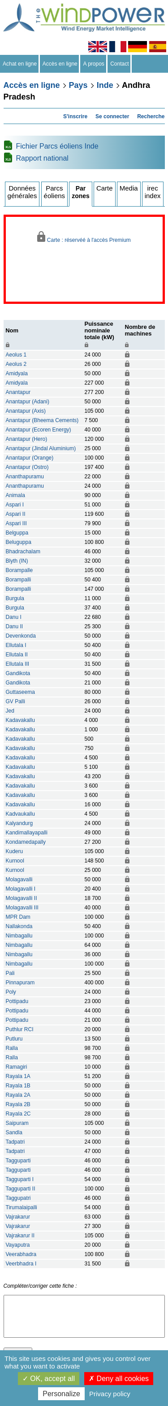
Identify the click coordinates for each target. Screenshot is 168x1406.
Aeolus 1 (16, 355)
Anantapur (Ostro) (27, 467)
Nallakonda (19, 926)
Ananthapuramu (25, 476)
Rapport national (42, 158)
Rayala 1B (18, 1085)
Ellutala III (18, 664)
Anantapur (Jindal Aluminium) (41, 448)
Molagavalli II (21, 898)
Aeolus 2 (16, 364)
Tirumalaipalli (21, 1207)
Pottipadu (17, 1001)
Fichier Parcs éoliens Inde (57, 146)
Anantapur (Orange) (30, 458)
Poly (11, 992)
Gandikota (18, 673)
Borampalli (18, 580)
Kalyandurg (19, 823)
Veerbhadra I (21, 1264)
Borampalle (19, 570)
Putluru (14, 1039)
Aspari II (16, 514)
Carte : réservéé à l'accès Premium (84, 237)
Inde (105, 85)
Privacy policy (109, 1394)
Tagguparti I (20, 1179)
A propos (93, 64)
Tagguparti (18, 1160)
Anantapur (18, 392)
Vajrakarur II (20, 1235)
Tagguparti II (20, 1189)
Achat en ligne (20, 64)
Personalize (61, 1394)
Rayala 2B (18, 1104)
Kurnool (15, 861)
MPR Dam (18, 917)
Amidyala (17, 373)
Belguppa (17, 533)
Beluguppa (18, 542)
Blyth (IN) (17, 561)
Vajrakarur (18, 1217)
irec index (153, 191)
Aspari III (16, 523)
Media (129, 188)
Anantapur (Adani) (27, 401)
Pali (10, 973)
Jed (10, 711)
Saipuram (17, 1123)
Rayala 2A (18, 1095)
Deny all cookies (119, 1378)
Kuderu (14, 851)
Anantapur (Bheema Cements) (42, 420)
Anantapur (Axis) (26, 411)
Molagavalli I (21, 889)
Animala (15, 495)
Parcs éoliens (54, 191)
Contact (120, 64)
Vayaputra (18, 1245)
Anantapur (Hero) (26, 439)
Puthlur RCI (20, 1029)
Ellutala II (17, 654)
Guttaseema (20, 692)
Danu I (14, 617)
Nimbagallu (19, 936)
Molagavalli (19, 879)
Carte (104, 188)
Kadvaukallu (20, 814)
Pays (78, 85)
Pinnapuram (20, 982)
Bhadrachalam (23, 551)
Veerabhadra (21, 1254)
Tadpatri (15, 1142)
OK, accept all (48, 1378)
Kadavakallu (20, 720)
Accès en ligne (60, 64)
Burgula (15, 598)
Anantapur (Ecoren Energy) (38, 430)
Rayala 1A (18, 1076)
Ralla (12, 1048)
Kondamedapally (26, 842)
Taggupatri (18, 1198)
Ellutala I (16, 645)
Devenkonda (21, 636)
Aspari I (15, 505)
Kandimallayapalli (26, 832)
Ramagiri (16, 1067)
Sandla (14, 1132)
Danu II (14, 626)
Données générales (22, 191)
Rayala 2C (18, 1114)
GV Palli (15, 701)
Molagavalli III (22, 907)
